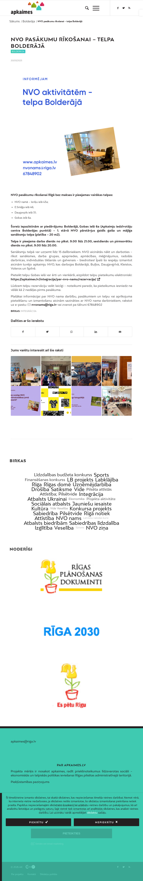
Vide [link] (79, 489)
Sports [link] (101, 474)
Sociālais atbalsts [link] (51, 503)
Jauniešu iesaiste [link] (92, 503)
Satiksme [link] (61, 489)
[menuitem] (85, 8)
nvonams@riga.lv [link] (44, 304)
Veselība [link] (64, 527)
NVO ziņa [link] (97, 527)
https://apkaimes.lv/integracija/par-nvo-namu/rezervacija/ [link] (53, 279)
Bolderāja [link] (18, 51)
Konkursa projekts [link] (91, 508)
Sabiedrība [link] (45, 513)
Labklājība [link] (106, 479)
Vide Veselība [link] (59, 508)
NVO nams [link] (68, 518)
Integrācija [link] (29, 311)
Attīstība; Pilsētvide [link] (58, 494)
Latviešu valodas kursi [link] (95, 518)
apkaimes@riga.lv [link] (23, 741)
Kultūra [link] (39, 508)
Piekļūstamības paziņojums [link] (30, 782)
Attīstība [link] (44, 518)
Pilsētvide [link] (71, 513)
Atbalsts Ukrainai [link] (47, 498)
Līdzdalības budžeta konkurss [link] (63, 475)
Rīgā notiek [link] (97, 513)
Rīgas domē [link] (57, 484)
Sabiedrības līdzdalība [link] (94, 523)
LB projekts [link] (80, 479)
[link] (141, 13)
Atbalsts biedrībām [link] (45, 523)
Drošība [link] (40, 489)
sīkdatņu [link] (92, 812)
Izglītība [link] (43, 527)
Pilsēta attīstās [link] (99, 489)
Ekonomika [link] (77, 498)
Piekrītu (36, 822)
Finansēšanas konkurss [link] (45, 479)
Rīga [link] (37, 484)
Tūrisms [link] (80, 528)
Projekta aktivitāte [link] (101, 499)
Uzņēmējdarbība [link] (92, 484)
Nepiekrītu (104, 822)
